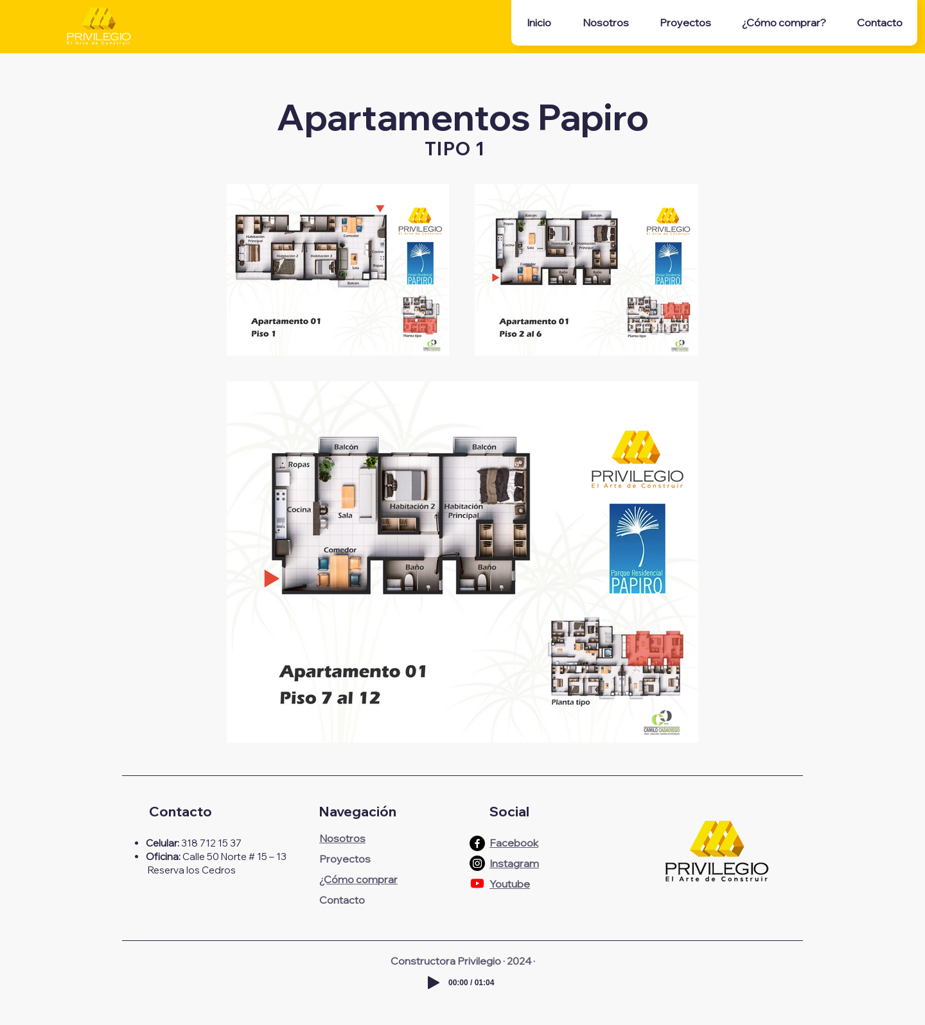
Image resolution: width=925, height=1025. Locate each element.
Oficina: (163, 856)
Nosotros (342, 838)
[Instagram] (477, 863)
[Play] (433, 982)
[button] (685, 23)
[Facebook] (477, 843)
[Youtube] (477, 883)
